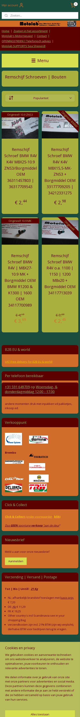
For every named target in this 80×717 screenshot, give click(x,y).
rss (45, 702)
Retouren (7, 651)
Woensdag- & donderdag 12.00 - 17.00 (31, 389)
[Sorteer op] (40, 98)
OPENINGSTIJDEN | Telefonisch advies (26, 41)
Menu (40, 60)
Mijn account (13, 5)
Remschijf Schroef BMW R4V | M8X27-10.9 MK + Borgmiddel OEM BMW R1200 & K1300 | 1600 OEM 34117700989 (20, 280)
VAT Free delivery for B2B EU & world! (28, 362)
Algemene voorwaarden (40, 658)
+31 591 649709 (17, 387)
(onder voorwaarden (39, 517)
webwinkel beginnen (62, 702)
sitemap (36, 702)
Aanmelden (15, 561)
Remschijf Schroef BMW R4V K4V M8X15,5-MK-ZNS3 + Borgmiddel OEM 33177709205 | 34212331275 (60, 171)
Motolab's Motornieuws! (17, 36)
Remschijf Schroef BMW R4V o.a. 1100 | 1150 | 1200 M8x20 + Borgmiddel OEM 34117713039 (60, 274)
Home (5, 31)
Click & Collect (15, 517)
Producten (40, 674)
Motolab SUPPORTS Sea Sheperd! (23, 46)
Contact (42, 36)
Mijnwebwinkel (47, 709)
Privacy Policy (40, 667)
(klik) (56, 517)
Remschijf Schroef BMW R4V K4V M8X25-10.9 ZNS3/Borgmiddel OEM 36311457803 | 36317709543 (20, 168)
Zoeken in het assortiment (30, 31)
